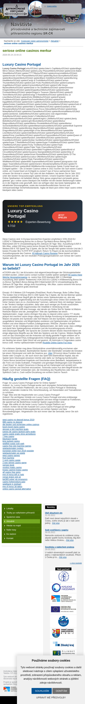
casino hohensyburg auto (14, 482)
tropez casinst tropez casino (15, 470)
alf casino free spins (12, 472)
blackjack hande (10, 439)
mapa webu (52, 6)
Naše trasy (11, 530)
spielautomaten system (13, 448)
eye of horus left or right (13, 474)
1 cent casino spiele (11, 460)
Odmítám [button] (61, 691)
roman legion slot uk (12, 477)
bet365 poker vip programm (15, 479)
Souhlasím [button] (42, 691)
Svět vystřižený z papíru (56, 530)
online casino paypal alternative (17, 489)
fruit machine (8, 458)
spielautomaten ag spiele (14, 453)
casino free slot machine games (17, 446)
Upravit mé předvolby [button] (51, 697)
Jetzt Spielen (62, 216)
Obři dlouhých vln (53, 513)
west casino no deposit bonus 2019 (18, 420)
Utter (50, 353)
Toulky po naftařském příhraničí (20, 513)
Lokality (9, 508)
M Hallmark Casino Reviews (45, 253)
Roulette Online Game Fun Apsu (57, 343)
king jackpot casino (11, 441)
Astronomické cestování (15, 9)
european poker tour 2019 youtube (18, 451)
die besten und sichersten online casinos (21, 424)
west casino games (11, 455)
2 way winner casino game (14, 462)
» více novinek (76, 563)
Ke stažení (11, 534)
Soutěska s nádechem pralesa (59, 547)
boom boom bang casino (14, 427)
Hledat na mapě (13, 525)
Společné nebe (13, 517)
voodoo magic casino (12, 467)
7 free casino (8, 436)
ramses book (8, 465)
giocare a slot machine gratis (16, 429)
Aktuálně (55, 41)
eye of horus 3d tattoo (12, 486)
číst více (56, 523)
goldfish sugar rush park (13, 443)
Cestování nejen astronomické (34, 41)
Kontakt (9, 538)
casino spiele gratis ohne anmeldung (19, 434)
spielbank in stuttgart (12, 484)
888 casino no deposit (12, 422)
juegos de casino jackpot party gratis (19, 431)
